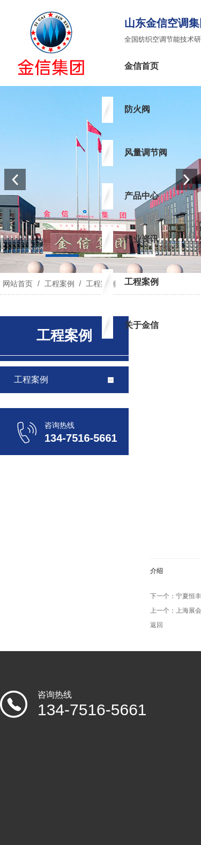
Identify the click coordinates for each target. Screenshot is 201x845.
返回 (156, 625)
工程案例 (59, 283)
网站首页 (18, 283)
